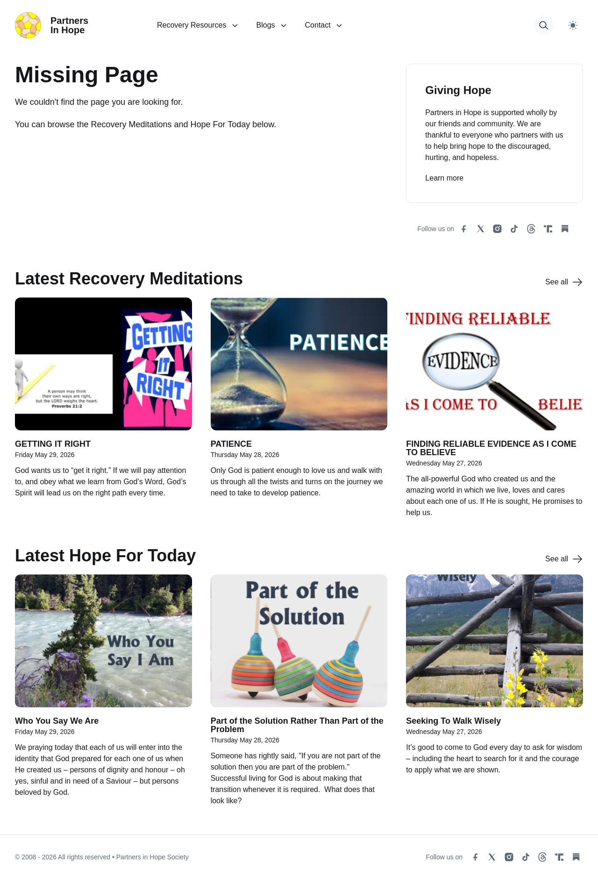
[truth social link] (548, 229)
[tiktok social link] (514, 229)
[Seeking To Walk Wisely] (494, 695)
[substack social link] (565, 229)
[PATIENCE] (299, 413)
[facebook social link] (464, 229)
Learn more (444, 178)
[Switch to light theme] (572, 25)
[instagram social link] (498, 229)
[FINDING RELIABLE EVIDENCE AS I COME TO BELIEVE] (494, 413)
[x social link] (481, 229)
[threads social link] (531, 229)
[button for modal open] (544, 25)
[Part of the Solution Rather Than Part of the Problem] (299, 695)
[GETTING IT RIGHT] (103, 413)
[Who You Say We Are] (103, 695)
